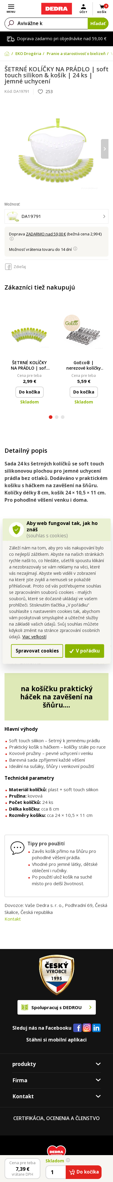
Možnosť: (12, 204)
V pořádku (85, 651)
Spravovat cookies (37, 651)
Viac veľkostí (34, 637)
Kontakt (13, 919)
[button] (51, 418)
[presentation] (104, 149)
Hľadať (98, 23)
